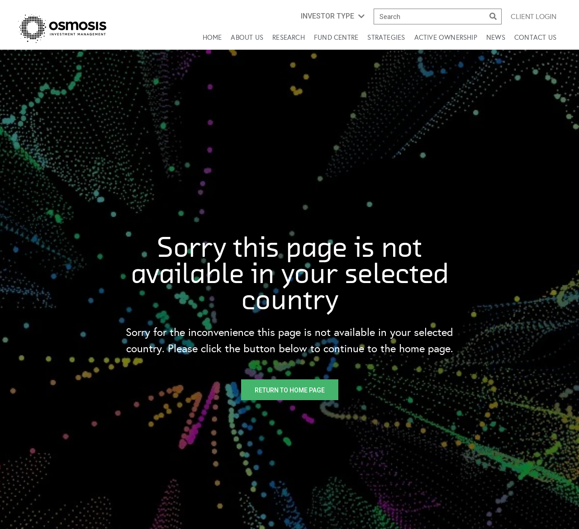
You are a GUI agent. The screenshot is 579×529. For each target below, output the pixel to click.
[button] (333, 16)
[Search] (493, 16)
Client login (533, 16)
